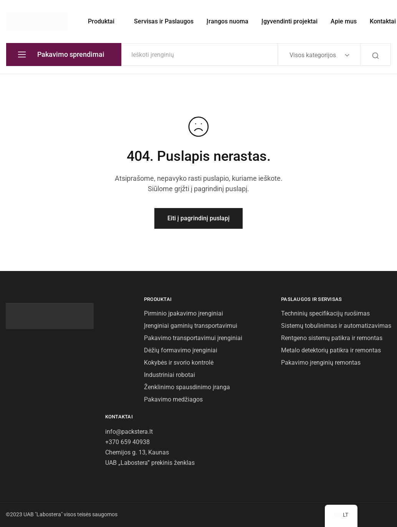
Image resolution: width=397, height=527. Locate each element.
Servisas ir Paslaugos (164, 21)
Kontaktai (383, 21)
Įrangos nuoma (227, 21)
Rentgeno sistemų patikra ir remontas (331, 338)
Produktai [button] (101, 21)
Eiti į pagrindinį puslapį (198, 218)
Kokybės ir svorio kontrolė (178, 362)
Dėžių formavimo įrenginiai (180, 350)
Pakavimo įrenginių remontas (321, 362)
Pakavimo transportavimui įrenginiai (193, 338)
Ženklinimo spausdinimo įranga (187, 387)
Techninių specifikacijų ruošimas (325, 313)
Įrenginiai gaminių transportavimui (190, 325)
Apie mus (344, 21)
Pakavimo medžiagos (173, 399)
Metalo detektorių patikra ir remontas (331, 350)
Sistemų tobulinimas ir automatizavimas (336, 325)
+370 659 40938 (127, 442)
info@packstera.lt (129, 431)
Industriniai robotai (169, 374)
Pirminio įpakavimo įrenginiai (183, 313)
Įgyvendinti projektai (289, 21)
